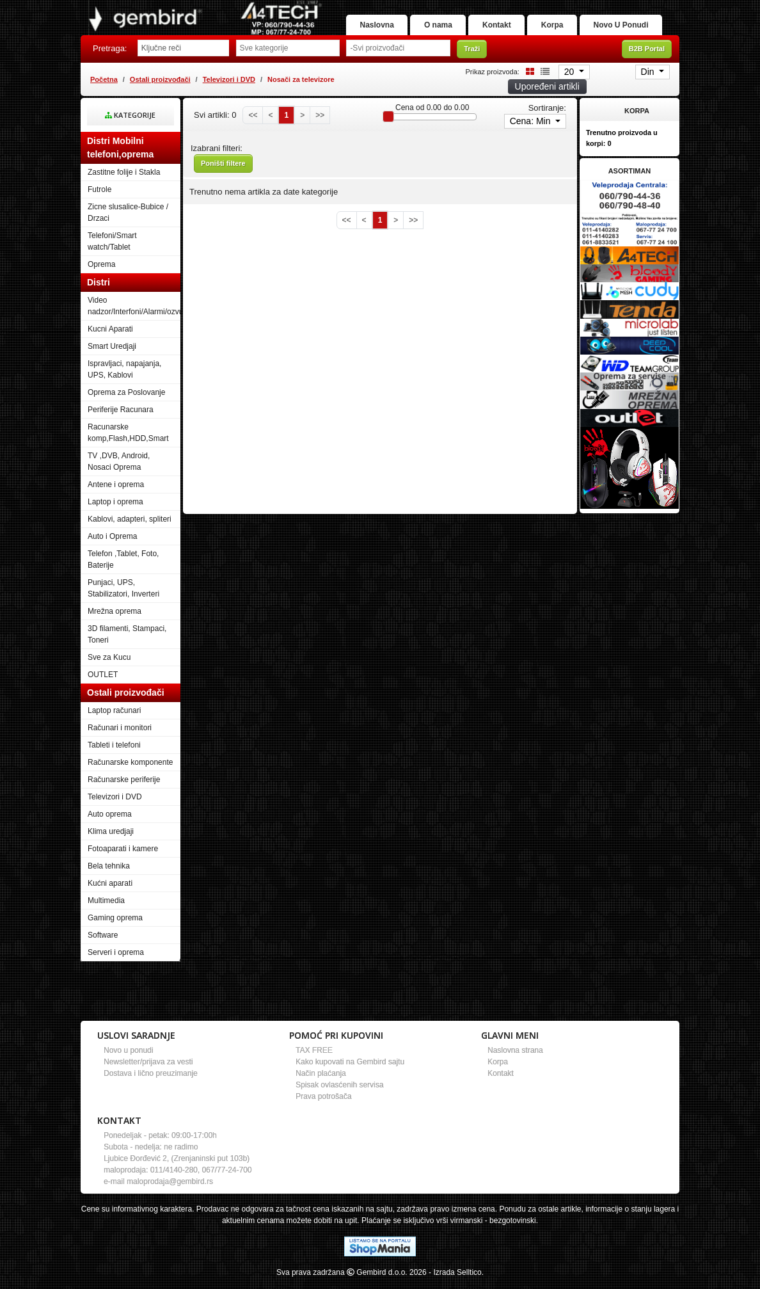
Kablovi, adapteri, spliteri (129, 527)
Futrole (99, 197)
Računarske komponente (130, 770)
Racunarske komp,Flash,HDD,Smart (128, 441)
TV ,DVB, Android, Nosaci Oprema (119, 470)
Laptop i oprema (115, 510)
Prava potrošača (323, 1104)
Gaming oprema (115, 926)
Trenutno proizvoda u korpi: (622, 146)
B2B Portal (647, 57)
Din (649, 80)
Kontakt (565, 10)
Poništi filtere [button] (223, 171)
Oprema (101, 272)
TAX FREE (314, 1057)
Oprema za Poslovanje (126, 400)
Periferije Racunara (121, 417)
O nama (496, 10)
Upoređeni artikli (547, 95)
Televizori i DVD (229, 87)
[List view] (543, 79)
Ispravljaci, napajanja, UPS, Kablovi (124, 377)
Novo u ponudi (128, 1057)
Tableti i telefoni (114, 753)
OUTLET (103, 682)
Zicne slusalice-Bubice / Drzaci (128, 221)
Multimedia (106, 908)
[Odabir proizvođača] (398, 56)
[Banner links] (629, 204)
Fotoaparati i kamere (123, 857)
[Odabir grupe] (288, 56)
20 (570, 80)
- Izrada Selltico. (456, 1280)
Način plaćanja (321, 1081)
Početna (104, 87)
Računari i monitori (120, 736)
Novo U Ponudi (615, 33)
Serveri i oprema (116, 960)
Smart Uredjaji (112, 354)
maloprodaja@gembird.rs (170, 1189)
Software (103, 943)
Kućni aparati (110, 891)
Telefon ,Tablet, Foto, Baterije (123, 567)
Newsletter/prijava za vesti (148, 1069)
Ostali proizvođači (160, 87)
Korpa (632, 10)
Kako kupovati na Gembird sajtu (350, 1069)
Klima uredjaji (111, 839)
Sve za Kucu (109, 665)
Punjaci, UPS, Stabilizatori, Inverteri (123, 596)
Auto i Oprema (112, 544)
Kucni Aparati (110, 337)
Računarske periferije (124, 787)
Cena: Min (531, 129)
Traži (472, 57)
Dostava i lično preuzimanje (151, 1081)
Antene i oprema (116, 492)
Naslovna (424, 10)
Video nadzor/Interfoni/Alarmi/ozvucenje (134, 314)
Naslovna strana (515, 1057)
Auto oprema (110, 822)
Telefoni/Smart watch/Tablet (112, 249)
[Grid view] (527, 79)
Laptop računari (114, 718)
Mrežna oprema (114, 619)
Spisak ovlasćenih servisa (339, 1092)
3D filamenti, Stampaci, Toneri (127, 642)
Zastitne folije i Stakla (124, 180)
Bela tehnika (109, 874)
